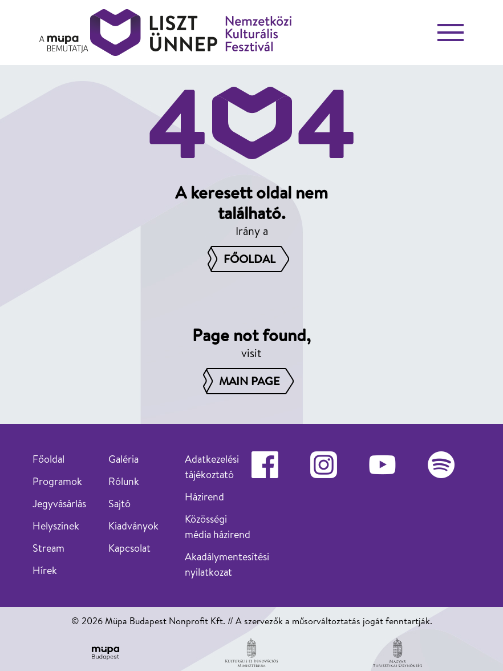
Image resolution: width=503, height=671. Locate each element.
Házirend (204, 497)
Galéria (123, 459)
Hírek (45, 570)
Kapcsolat (129, 548)
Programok (57, 481)
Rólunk (123, 481)
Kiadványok (133, 526)
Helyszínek (56, 526)
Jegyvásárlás (59, 503)
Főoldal (48, 459)
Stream (48, 548)
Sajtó (119, 503)
